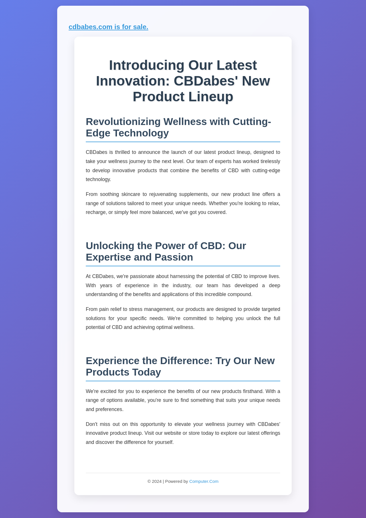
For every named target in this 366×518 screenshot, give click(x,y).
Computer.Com (203, 481)
